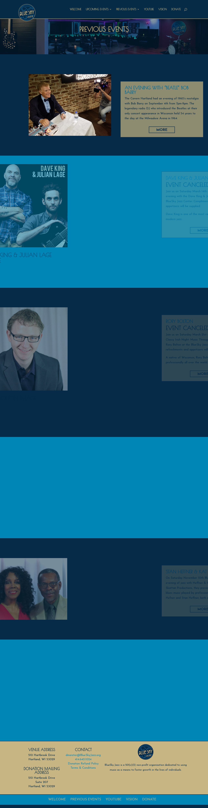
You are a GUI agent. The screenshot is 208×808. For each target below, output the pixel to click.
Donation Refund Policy (83, 763)
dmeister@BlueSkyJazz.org (83, 755)
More (181, 130)
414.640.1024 (83, 759)
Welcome (75, 9)
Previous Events (126, 9)
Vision (162, 9)
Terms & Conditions (83, 767)
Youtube (149, 9)
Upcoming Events (97, 9)
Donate (176, 9)
